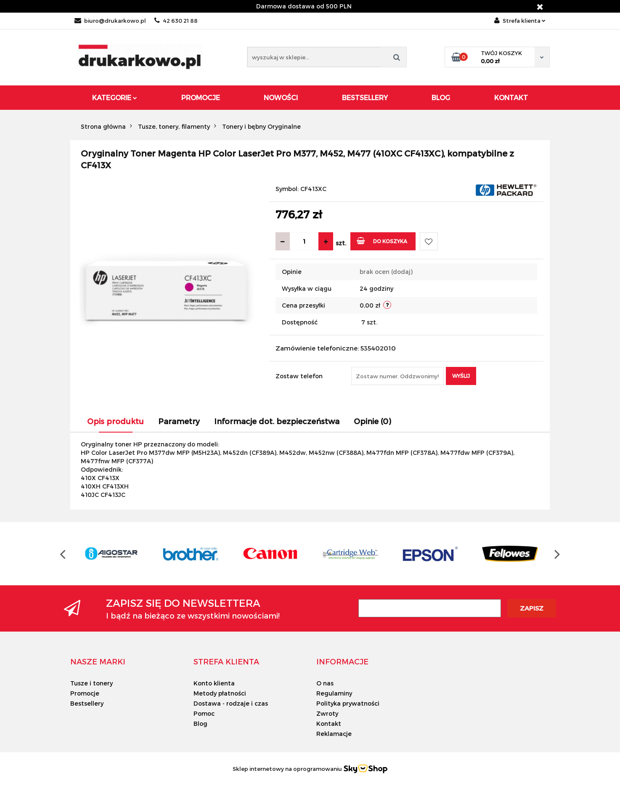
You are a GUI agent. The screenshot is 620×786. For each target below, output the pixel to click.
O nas (325, 683)
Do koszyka (382, 240)
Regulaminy (334, 693)
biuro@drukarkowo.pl (110, 20)
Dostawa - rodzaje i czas (230, 703)
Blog (441, 97)
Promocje (200, 97)
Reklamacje (334, 733)
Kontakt (511, 97)
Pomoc (204, 713)
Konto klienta (214, 683)
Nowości (281, 97)
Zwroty (327, 713)
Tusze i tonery (91, 683)
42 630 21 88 (176, 20)
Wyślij (461, 376)
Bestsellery (365, 97)
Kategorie (114, 97)
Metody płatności (219, 693)
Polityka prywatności (347, 703)
